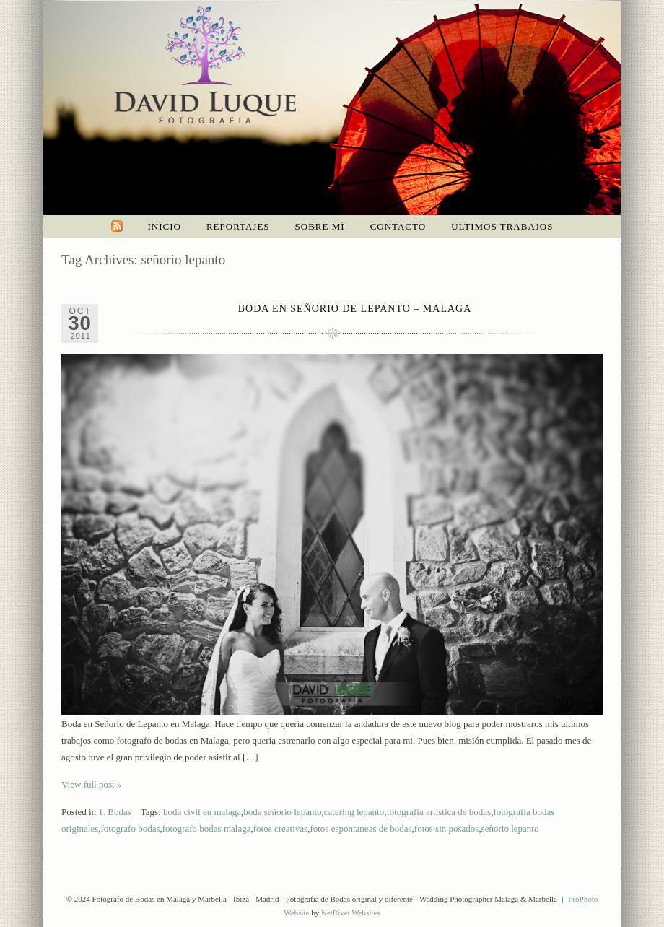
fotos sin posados (446, 828)
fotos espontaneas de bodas (360, 828)
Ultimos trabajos (502, 226)
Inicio (164, 226)
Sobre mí (320, 226)
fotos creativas (280, 828)
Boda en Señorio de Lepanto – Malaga (355, 308)
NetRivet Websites (350, 912)
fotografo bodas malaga (206, 828)
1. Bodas (114, 811)
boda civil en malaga (202, 811)
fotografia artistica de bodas (438, 811)
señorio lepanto (510, 828)
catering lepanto (354, 811)
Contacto (398, 226)
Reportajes (238, 226)
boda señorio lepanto (282, 811)
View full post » (91, 784)
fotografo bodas (130, 828)
